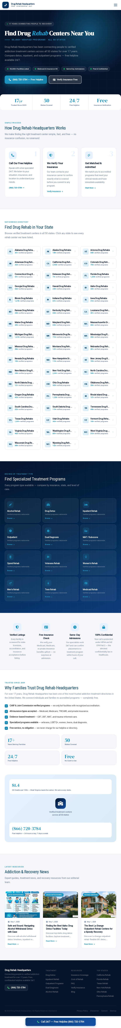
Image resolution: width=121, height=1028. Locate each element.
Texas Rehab (102, 983)
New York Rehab (104, 988)
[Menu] (116, 5)
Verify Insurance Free (65, 79)
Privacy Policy (82, 1011)
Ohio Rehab (102, 992)
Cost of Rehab (77, 979)
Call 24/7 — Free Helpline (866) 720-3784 (60, 1021)
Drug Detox (50, 975)
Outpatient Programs (54, 983)
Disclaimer (52, 1011)
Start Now (90, 188)
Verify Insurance (55, 191)
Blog (73, 992)
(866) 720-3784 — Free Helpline (25, 79)
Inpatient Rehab (52, 979)
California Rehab (104, 975)
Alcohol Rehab (52, 992)
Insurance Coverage (80, 975)
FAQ (73, 983)
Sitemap (113, 1011)
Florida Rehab (103, 979)
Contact (104, 1011)
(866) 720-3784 (16, 188)
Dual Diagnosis (52, 988)
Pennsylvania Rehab (105, 996)
